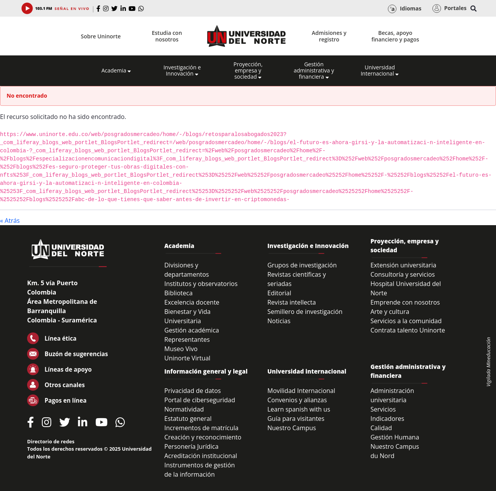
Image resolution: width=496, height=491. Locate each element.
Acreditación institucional (200, 455)
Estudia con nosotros (167, 36)
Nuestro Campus (291, 428)
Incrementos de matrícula (201, 428)
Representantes (187, 339)
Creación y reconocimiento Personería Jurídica (202, 442)
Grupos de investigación (302, 265)
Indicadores (387, 418)
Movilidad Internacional (301, 390)
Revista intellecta (291, 302)
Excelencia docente (191, 302)
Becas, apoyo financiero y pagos (395, 36)
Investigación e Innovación (182, 70)
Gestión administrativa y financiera (314, 70)
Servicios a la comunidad (406, 321)
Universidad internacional (306, 371)
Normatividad (184, 409)
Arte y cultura (389, 311)
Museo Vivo (181, 349)
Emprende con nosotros (405, 302)
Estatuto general (188, 418)
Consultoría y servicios (402, 274)
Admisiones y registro (329, 36)
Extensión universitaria (403, 265)
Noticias (279, 321)
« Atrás (10, 220)
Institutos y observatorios (201, 283)
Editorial (279, 293)
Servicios (383, 409)
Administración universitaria (392, 395)
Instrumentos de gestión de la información (199, 470)
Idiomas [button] (404, 9)
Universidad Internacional (380, 70)
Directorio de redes (50, 441)
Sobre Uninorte (101, 36)
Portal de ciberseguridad (199, 400)
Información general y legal (206, 371)
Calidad (381, 428)
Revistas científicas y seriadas (296, 279)
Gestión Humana (394, 437)
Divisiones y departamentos (186, 270)
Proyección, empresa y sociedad (247, 70)
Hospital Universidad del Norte (405, 288)
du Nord (382, 455)
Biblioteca (178, 293)
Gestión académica (191, 330)
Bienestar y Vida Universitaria (187, 316)
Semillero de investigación (305, 311)
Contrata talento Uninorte (407, 330)
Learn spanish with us (298, 409)
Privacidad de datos (192, 390)
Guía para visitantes (295, 418)
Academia (116, 70)
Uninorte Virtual (187, 358)
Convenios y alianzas (297, 400)
